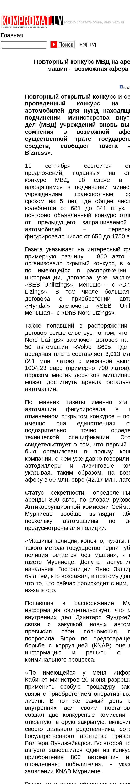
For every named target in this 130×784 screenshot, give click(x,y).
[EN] (82, 44)
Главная (12, 35)
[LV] (92, 44)
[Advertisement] (54, 7)
